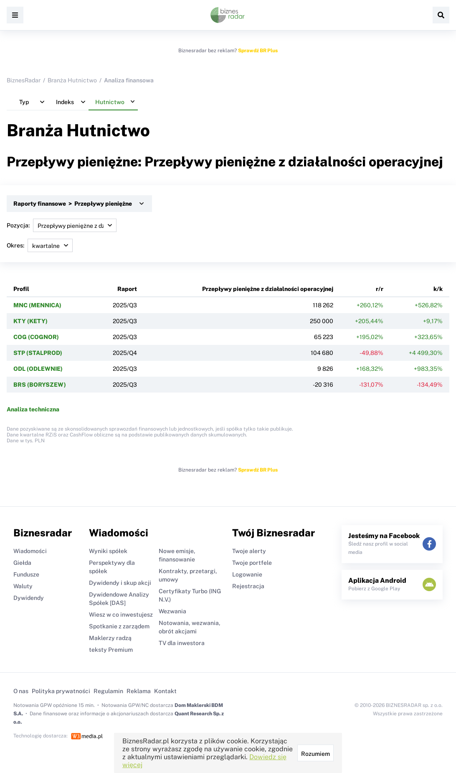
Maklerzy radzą (110, 638)
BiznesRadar (24, 80)
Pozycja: (62, 225)
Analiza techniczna (33, 409)
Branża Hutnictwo (72, 80)
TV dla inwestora (182, 643)
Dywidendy (28, 597)
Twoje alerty (249, 551)
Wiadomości (30, 551)
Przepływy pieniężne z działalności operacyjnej (267, 289)
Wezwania (172, 611)
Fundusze (26, 574)
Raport (127, 289)
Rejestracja (248, 586)
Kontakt (165, 691)
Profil (21, 289)
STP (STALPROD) (37, 353)
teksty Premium (111, 649)
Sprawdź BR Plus (258, 51)
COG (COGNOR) (36, 337)
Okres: (40, 245)
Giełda (22, 562)
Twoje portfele (252, 562)
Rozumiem (315, 753)
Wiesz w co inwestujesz (121, 614)
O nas (20, 691)
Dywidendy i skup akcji (120, 582)
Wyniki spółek (108, 551)
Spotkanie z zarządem (119, 626)
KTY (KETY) (30, 321)
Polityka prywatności (61, 691)
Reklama (139, 691)
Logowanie (247, 574)
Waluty (23, 586)
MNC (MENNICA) (37, 305)
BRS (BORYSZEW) (39, 384)
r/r (379, 289)
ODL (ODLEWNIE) (38, 368)
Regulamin (108, 691)
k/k (438, 289)
